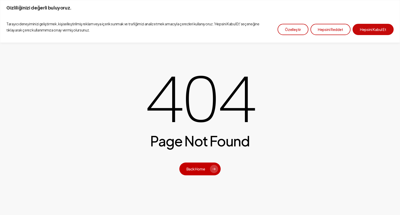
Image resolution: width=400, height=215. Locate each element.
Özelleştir (293, 29)
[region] (200, 21)
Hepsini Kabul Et (373, 29)
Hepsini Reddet (330, 29)
